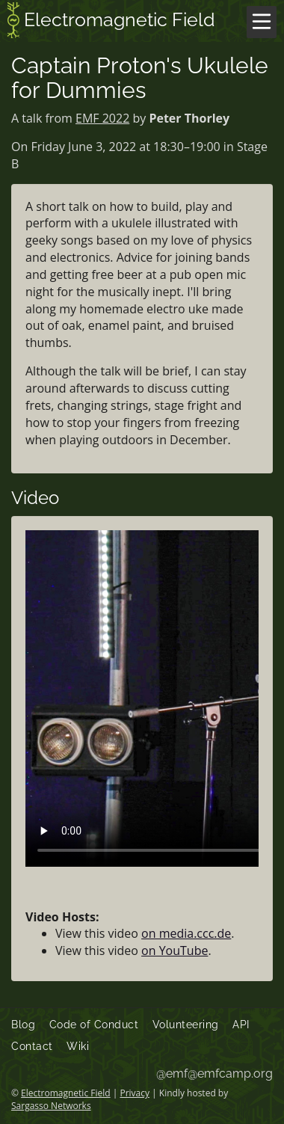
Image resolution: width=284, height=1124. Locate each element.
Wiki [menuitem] (78, 1046)
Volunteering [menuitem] (185, 1025)
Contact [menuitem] (32, 1046)
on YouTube (174, 950)
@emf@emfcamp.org (214, 1073)
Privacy (134, 1093)
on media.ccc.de (186, 933)
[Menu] (262, 22)
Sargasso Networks (51, 1105)
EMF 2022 (102, 118)
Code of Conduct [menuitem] (94, 1025)
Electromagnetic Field (111, 21)
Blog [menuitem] (23, 1025)
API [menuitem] (241, 1025)
